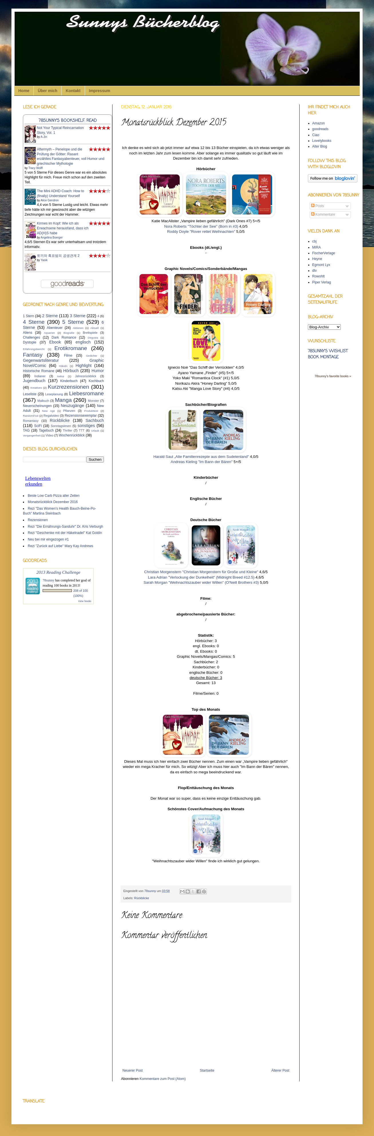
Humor (98, 370)
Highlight (84, 365)
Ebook (55, 342)
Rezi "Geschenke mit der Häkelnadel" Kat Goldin (65, 533)
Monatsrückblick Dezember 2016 (53, 502)
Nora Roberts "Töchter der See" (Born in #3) (201, 226)
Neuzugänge (72, 405)
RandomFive (30, 415)
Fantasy (32, 355)
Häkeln (63, 366)
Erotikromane (70, 348)
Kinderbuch (69, 381)
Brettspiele (90, 332)
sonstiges (86, 425)
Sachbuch (95, 420)
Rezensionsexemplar (81, 416)
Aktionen (78, 327)
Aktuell (94, 327)
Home (23, 90)
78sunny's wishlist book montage (328, 354)
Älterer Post (280, 1071)
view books (84, 601)
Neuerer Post (132, 1071)
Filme (68, 355)
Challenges (31, 337)
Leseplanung (54, 394)
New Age (48, 410)
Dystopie (29, 342)
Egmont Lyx (321, 265)
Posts (317, 206)
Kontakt (73, 90)
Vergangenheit (32, 435)
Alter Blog (319, 146)
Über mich (47, 90)
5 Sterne (73, 322)
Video (49, 435)
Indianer (39, 376)
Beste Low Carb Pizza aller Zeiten (54, 496)
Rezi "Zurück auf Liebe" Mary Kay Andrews (60, 546)
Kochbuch (96, 381)
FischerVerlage (323, 253)
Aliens (27, 333)
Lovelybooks (321, 141)
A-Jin (44, 136)
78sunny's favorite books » (332, 376)
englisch (83, 342)
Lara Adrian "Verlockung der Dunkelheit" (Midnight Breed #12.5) (201, 577)
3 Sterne (78, 315)
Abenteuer (54, 328)
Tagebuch (46, 430)
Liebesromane (86, 393)
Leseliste (29, 394)
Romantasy (31, 420)
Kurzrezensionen (68, 387)
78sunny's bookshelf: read (68, 121)
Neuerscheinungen (37, 406)
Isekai (60, 376)
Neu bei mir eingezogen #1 (48, 539)
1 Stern (28, 316)
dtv (314, 271)
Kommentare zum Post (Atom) (163, 1079)
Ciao (315, 135)
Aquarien (49, 332)
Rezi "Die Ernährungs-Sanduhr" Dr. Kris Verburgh (65, 527)
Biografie (69, 332)
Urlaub (95, 430)
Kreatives (36, 387)
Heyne (317, 259)
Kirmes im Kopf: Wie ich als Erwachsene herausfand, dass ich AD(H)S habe (62, 228)
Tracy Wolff (35, 168)
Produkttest (91, 410)
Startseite (207, 1071)
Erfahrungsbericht (34, 349)
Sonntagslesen (61, 426)
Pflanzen (69, 410)
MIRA (316, 247)
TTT (82, 430)
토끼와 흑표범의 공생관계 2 (58, 256)
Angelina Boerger (52, 237)
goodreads (320, 129)
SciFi (38, 426)
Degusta (93, 337)
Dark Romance (64, 337)
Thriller (67, 430)
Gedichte (91, 355)
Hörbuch (71, 370)
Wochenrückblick (72, 435)
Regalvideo (51, 415)
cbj (314, 241)
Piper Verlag (321, 282)
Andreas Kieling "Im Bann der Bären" (202, 462)
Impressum (99, 90)
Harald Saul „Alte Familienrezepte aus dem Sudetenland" (201, 456)
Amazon (318, 123)
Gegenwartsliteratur (41, 360)
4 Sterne (34, 322)
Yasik (44, 260)
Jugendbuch (34, 380)
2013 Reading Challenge (58, 572)
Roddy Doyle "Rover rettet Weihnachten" (201, 231)
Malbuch (43, 400)
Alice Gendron (50, 200)
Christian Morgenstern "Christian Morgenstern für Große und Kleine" (201, 572)
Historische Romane (38, 371)
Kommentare (323, 214)
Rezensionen (38, 520)
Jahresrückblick (85, 376)
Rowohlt (318, 276)
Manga (63, 400)
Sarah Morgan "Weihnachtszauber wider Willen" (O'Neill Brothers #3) (201, 582)
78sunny (150, 891)
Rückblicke (141, 898)
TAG (26, 430)
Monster (93, 400)
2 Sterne (50, 315)
